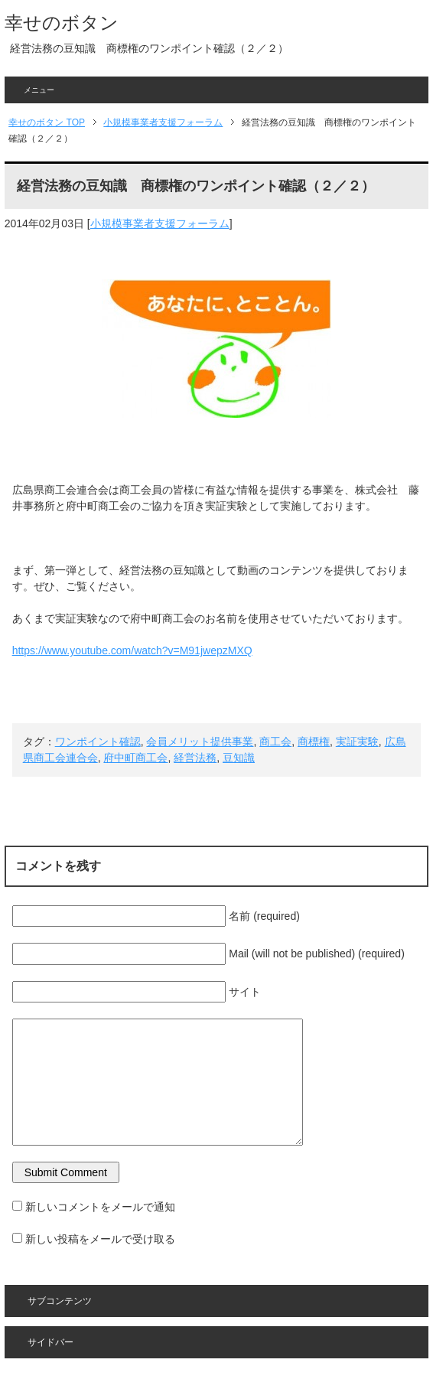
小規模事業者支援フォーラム (160, 223)
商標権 (314, 741)
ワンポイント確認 (98, 741)
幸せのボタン (62, 22)
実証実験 (357, 741)
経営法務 (195, 757)
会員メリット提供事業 (199, 741)
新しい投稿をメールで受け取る (100, 1239)
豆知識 (239, 757)
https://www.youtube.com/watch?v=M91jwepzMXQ (132, 650)
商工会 (275, 741)
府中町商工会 (135, 757)
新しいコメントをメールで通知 (100, 1207)
